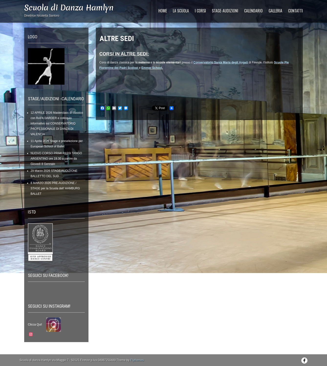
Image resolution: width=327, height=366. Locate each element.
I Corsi (200, 11)
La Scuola (181, 11)
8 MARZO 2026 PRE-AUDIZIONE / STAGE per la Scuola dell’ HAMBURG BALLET (55, 188)
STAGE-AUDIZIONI (225, 11)
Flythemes (137, 360)
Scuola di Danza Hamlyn (69, 7)
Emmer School (152, 68)
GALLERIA (275, 11)
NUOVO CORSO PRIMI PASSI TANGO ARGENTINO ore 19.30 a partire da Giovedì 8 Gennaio (56, 159)
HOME (162, 11)
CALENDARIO (253, 11)
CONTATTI (295, 11)
